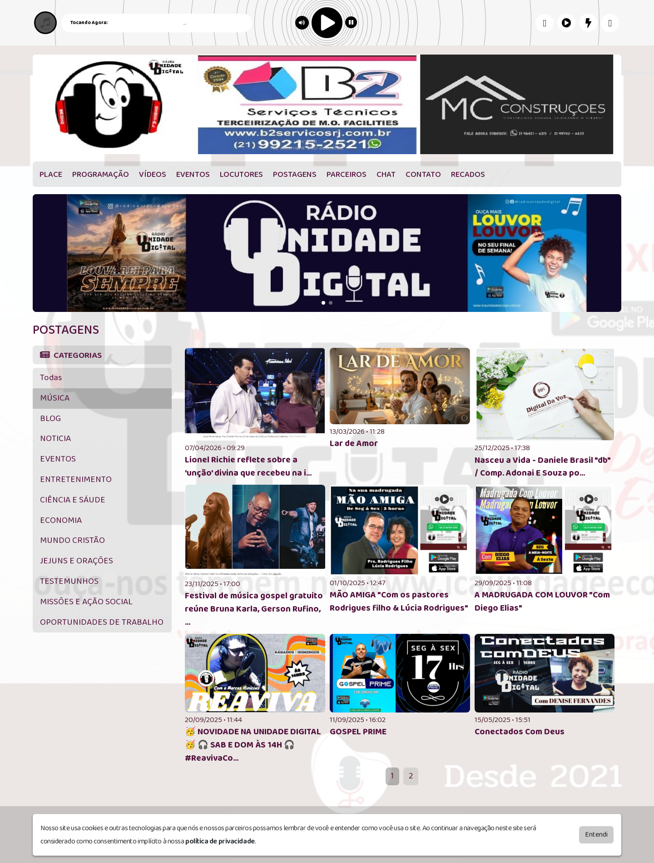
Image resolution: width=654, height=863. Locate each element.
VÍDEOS (152, 174)
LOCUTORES (241, 174)
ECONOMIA (61, 520)
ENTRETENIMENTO (76, 479)
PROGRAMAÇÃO (100, 174)
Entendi (596, 834)
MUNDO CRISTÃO (72, 540)
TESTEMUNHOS (69, 581)
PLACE (51, 174)
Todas (51, 378)
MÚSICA (54, 398)
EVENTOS (193, 174)
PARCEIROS (347, 174)
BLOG (50, 418)
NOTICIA (55, 439)
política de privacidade (220, 841)
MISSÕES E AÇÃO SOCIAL (86, 602)
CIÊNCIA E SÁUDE (72, 500)
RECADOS (468, 174)
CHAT (386, 174)
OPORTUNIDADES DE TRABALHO (102, 622)
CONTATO (423, 174)
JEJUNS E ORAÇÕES (76, 561)
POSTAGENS (295, 174)
